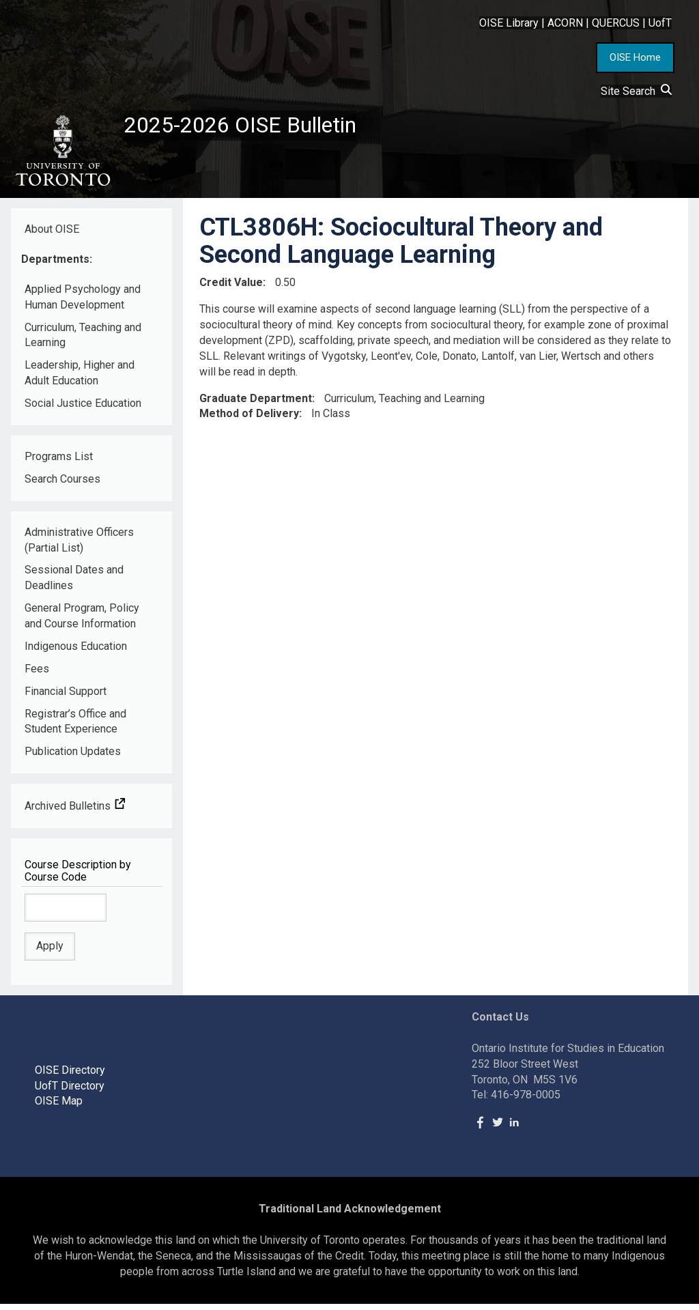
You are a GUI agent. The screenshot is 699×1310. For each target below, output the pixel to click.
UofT (660, 22)
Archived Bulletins (75, 811)
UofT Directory (69, 1091)
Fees (37, 674)
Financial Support (65, 696)
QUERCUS (616, 22)
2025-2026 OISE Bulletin (254, 127)
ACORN (565, 22)
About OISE (52, 234)
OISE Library (509, 22)
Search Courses (62, 484)
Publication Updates (73, 757)
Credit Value (231, 287)
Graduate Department (255, 403)
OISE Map (59, 1106)
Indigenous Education (76, 651)
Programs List (59, 461)
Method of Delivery (249, 419)
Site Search (636, 91)
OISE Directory (70, 1075)
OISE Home (635, 57)
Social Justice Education (83, 408)
